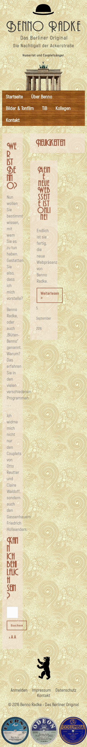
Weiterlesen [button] (50, 295)
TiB (44, 108)
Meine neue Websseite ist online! (44, 194)
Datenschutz (65, 690)
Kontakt (12, 120)
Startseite (14, 96)
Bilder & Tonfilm (20, 108)
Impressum (41, 690)
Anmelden (19, 690)
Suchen (17, 625)
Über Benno (41, 96)
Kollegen (63, 108)
